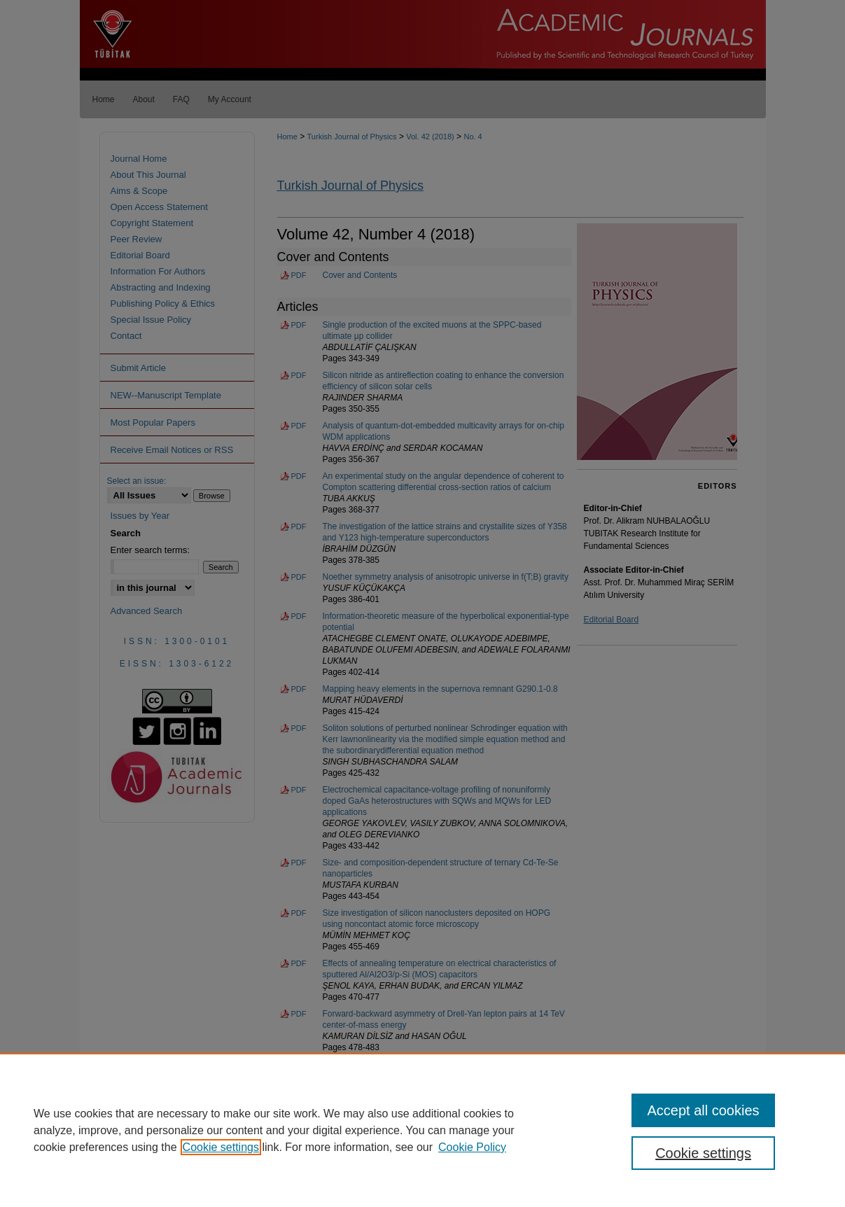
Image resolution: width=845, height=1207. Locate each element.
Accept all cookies (703, 1110)
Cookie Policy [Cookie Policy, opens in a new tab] (472, 1147)
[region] (422, 1130)
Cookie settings (221, 1147)
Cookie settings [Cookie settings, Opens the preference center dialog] (703, 1153)
